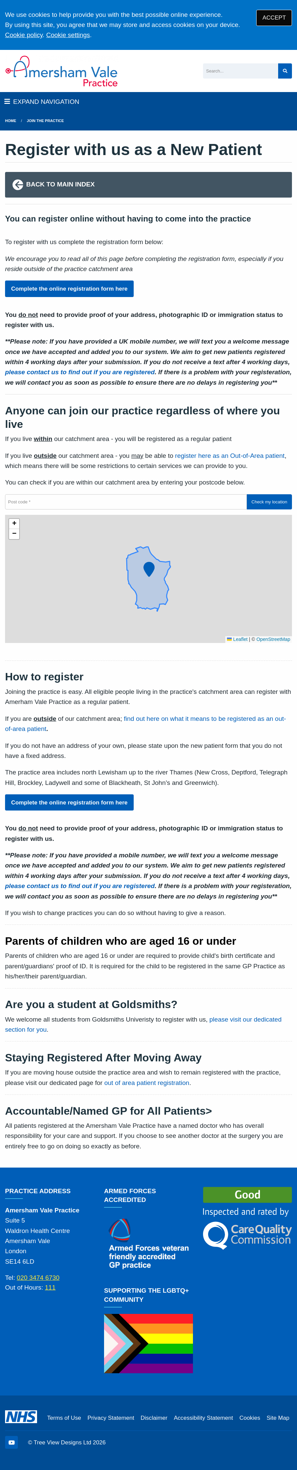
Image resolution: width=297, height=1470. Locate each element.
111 (50, 1287)
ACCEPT (274, 17)
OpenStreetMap (273, 639)
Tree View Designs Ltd (62, 1442)
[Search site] (285, 71)
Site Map (278, 1418)
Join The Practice (45, 121)
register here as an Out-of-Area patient (230, 455)
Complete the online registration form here (69, 289)
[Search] (240, 71)
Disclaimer (153, 1418)
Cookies (249, 1418)
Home (10, 121)
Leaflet (237, 639)
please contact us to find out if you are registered (80, 372)
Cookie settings (68, 34)
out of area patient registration (146, 1082)
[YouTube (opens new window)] (11, 1442)
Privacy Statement (111, 1418)
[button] (148, 568)
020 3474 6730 (38, 1277)
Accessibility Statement (203, 1418)
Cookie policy (24, 34)
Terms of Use (64, 1418)
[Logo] (62, 71)
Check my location (269, 501)
